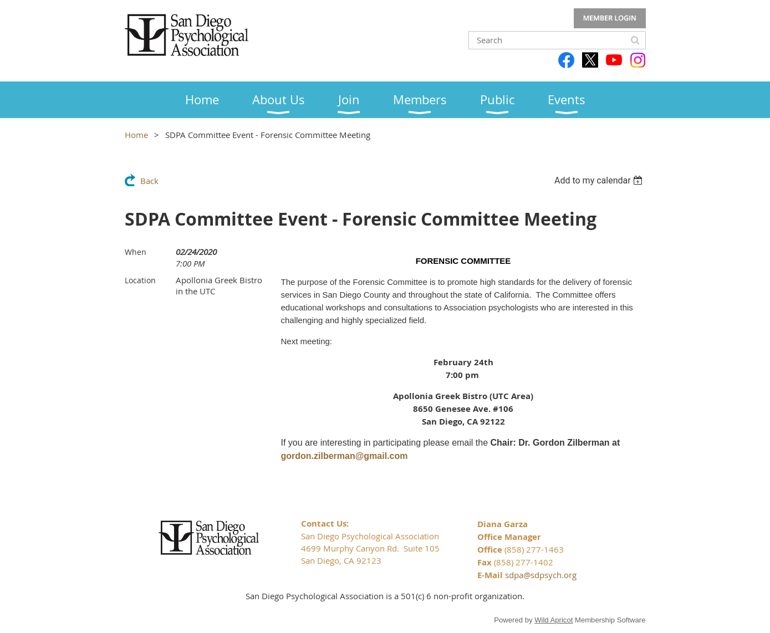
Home (136, 134)
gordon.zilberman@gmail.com (344, 456)
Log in (610, 18)
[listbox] (600, 180)
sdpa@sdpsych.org (541, 574)
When (135, 252)
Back (149, 180)
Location (140, 280)
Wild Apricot (553, 620)
